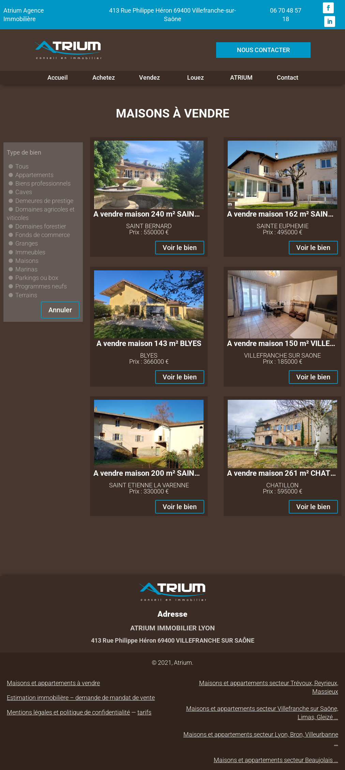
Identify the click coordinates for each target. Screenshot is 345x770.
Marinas (26, 269)
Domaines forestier (40, 226)
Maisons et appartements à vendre (53, 683)
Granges (26, 243)
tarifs (144, 712)
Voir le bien (180, 247)
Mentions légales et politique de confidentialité (68, 712)
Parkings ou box (36, 277)
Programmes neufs (41, 286)
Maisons (27, 260)
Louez (195, 77)
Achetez (103, 77)
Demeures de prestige (44, 200)
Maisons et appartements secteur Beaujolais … (276, 760)
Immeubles (30, 252)
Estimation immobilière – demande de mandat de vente (81, 697)
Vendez (149, 77)
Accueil (57, 77)
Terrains (26, 295)
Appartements (34, 174)
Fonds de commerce (42, 234)
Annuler (60, 310)
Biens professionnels (43, 183)
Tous (22, 166)
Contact (287, 77)
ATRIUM (241, 77)
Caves (23, 191)
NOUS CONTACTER (263, 49)
